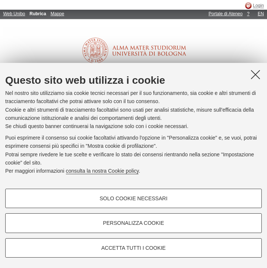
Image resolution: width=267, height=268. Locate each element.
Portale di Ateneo (225, 13)
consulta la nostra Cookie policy (102, 171)
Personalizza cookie (133, 223)
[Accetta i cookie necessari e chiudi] (255, 74)
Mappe (57, 13)
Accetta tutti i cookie (133, 248)
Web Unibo (14, 13)
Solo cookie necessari (133, 198)
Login (258, 6)
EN (261, 13)
